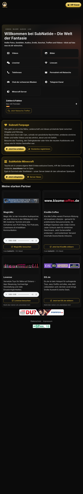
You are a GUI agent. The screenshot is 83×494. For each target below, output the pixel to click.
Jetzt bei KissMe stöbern (62, 247)
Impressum (47, 321)
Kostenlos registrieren (39, 149)
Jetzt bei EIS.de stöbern (61, 300)
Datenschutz (36, 321)
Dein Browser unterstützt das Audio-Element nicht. (21, 240)
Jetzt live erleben (15, 149)
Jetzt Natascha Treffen (19, 111)
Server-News (34, 177)
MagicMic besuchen (21, 247)
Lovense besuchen (21, 300)
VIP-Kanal (73, 5)
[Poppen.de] (41, 312)
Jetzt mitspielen (14, 177)
